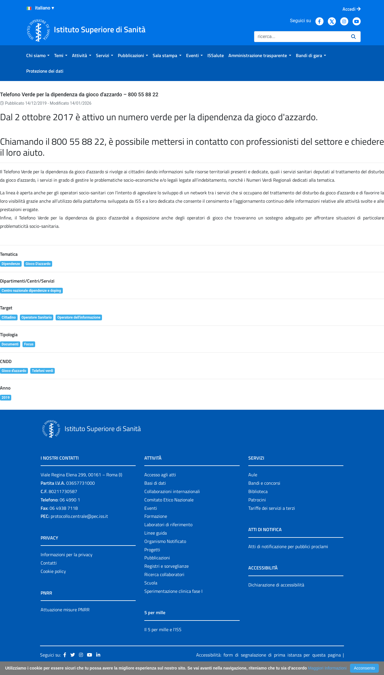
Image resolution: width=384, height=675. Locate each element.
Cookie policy (53, 571)
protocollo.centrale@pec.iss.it (79, 516)
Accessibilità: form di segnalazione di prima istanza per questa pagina (268, 654)
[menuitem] (38, 55)
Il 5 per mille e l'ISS (162, 629)
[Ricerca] (300, 36)
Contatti (49, 562)
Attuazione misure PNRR (65, 609)
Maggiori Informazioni (327, 668)
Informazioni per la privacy (66, 554)
